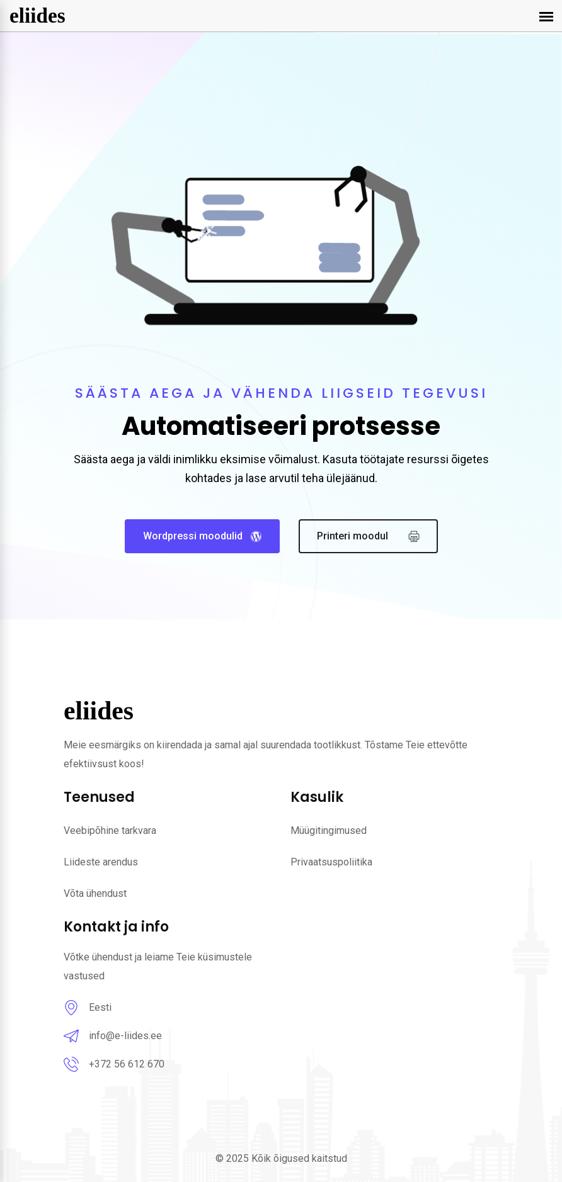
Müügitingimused (328, 830)
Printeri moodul (368, 536)
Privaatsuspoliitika (331, 862)
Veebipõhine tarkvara (110, 830)
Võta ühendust (95, 893)
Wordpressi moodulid (202, 536)
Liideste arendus (101, 862)
